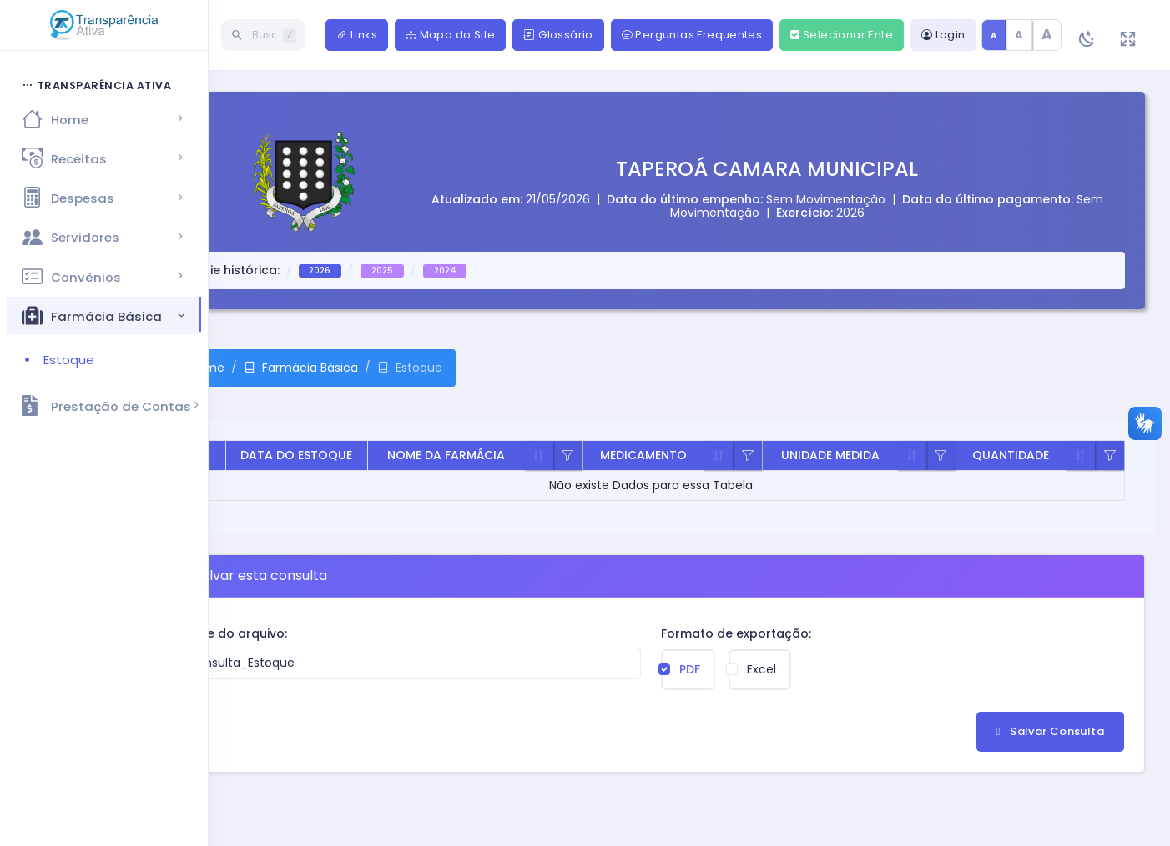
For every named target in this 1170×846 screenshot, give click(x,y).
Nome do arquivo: (154, 633)
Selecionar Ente (841, 35)
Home (128, 367)
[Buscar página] (208, 35)
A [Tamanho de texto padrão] (993, 35)
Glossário (558, 35)
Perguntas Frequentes (692, 35)
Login (943, 35)
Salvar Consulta (1050, 731)
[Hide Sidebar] (82, 36)
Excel (723, 669)
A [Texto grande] (1046, 34)
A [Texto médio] (1019, 35)
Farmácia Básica (232, 367)
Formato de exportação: (698, 633)
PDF (651, 669)
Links (356, 35)
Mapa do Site (450, 35)
